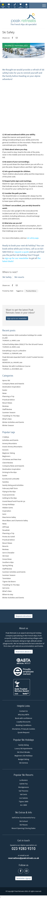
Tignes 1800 (23, 801)
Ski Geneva (23, 763)
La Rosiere (23, 780)
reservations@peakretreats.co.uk (23, 858)
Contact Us (23, 711)
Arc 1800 (23, 805)
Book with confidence (23, 718)
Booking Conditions (23, 725)
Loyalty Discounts (23, 721)
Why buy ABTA (23, 714)
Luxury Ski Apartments (23, 748)
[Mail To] (16, 37)
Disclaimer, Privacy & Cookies (23, 729)
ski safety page (33, 238)
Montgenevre (23, 787)
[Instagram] (26, 871)
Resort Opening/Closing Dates (23, 828)
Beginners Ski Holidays (24, 755)
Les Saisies (23, 798)
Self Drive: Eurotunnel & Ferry (23, 817)
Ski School (23, 821)
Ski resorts (19, 277)
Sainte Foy (23, 783)
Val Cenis (23, 794)
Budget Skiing (23, 759)
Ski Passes (24, 824)
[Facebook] (12, 37)
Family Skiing (23, 745)
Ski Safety (7, 277)
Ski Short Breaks (23, 752)
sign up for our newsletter (17, 258)
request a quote (21, 251)
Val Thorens (23, 791)
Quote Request (23, 732)
